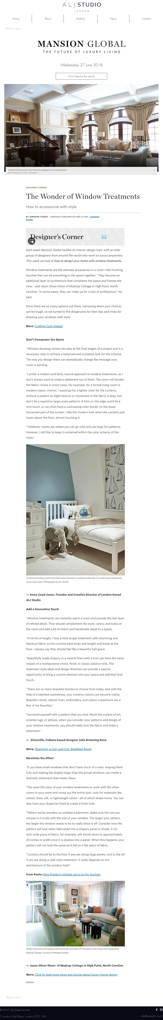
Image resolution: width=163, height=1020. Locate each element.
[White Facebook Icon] (156, 1009)
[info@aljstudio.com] (151, 1016)
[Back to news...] (14, 28)
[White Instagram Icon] (161, 1009)
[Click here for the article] (81, 76)
